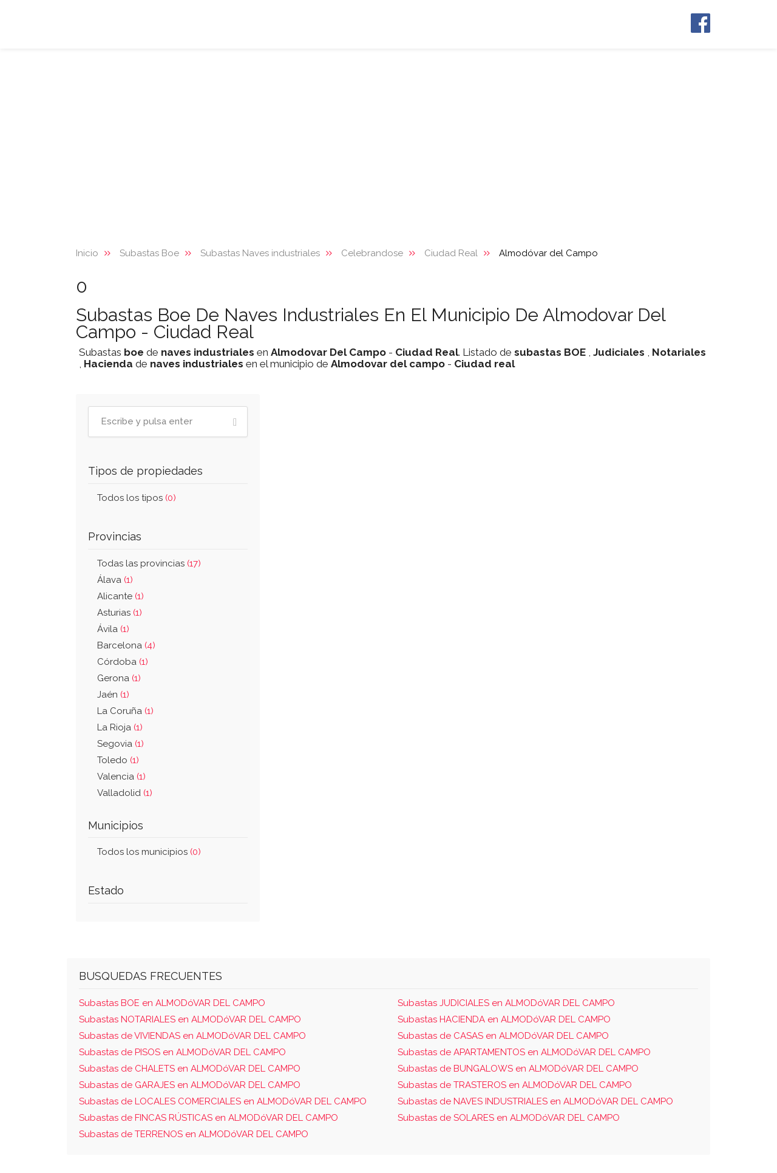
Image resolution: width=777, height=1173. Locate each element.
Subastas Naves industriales (260, 253)
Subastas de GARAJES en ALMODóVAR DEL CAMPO (189, 1085)
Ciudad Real (451, 253)
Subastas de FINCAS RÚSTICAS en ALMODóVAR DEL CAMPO (208, 1117)
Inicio (87, 253)
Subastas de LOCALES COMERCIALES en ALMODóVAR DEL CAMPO (223, 1101)
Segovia (120, 743)
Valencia (121, 776)
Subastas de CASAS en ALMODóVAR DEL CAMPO (503, 1035)
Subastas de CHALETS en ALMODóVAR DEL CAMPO (189, 1068)
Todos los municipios (149, 851)
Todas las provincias (149, 563)
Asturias (119, 612)
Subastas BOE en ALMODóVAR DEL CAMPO (172, 1003)
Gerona (119, 678)
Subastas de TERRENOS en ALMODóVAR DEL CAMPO (193, 1134)
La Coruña (125, 711)
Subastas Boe (149, 253)
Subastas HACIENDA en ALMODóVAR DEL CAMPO (504, 1019)
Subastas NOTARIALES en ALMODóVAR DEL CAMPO (190, 1019)
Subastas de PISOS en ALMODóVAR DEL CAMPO (182, 1052)
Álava (115, 579)
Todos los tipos (136, 497)
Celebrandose (372, 253)
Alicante (120, 596)
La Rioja (120, 727)
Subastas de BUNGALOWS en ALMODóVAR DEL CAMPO (518, 1068)
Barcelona (126, 645)
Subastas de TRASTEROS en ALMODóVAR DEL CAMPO (515, 1085)
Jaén (113, 694)
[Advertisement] (388, 140)
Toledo (118, 760)
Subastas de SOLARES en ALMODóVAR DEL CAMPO (509, 1117)
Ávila (113, 629)
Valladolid (124, 792)
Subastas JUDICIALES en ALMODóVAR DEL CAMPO (506, 1003)
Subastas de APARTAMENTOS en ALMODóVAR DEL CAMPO (524, 1052)
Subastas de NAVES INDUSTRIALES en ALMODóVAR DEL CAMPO (535, 1101)
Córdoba (122, 661)
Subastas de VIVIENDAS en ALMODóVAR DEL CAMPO (192, 1035)
